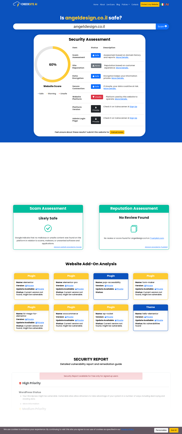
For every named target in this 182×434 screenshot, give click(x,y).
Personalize (161, 430)
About (102, 4)
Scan (162, 26)
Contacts (134, 4)
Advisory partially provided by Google (68, 247)
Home (95, 4)
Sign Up (133, 106)
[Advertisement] (16, 71)
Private (96, 109)
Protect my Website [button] (149, 4)
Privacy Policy (127, 429)
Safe (96, 55)
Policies (125, 4)
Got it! (174, 430)
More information (29, 403)
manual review (117, 132)
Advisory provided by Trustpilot (156, 247)
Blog (118, 4)
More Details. (122, 57)
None (96, 65)
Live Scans (111, 4)
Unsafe (97, 97)
